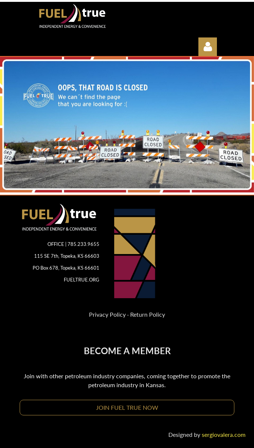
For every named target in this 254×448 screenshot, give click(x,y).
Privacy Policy (107, 314)
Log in (207, 46)
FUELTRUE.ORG (81, 280)
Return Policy (147, 314)
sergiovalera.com (223, 434)
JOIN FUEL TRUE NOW (127, 407)
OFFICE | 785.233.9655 (73, 244)
